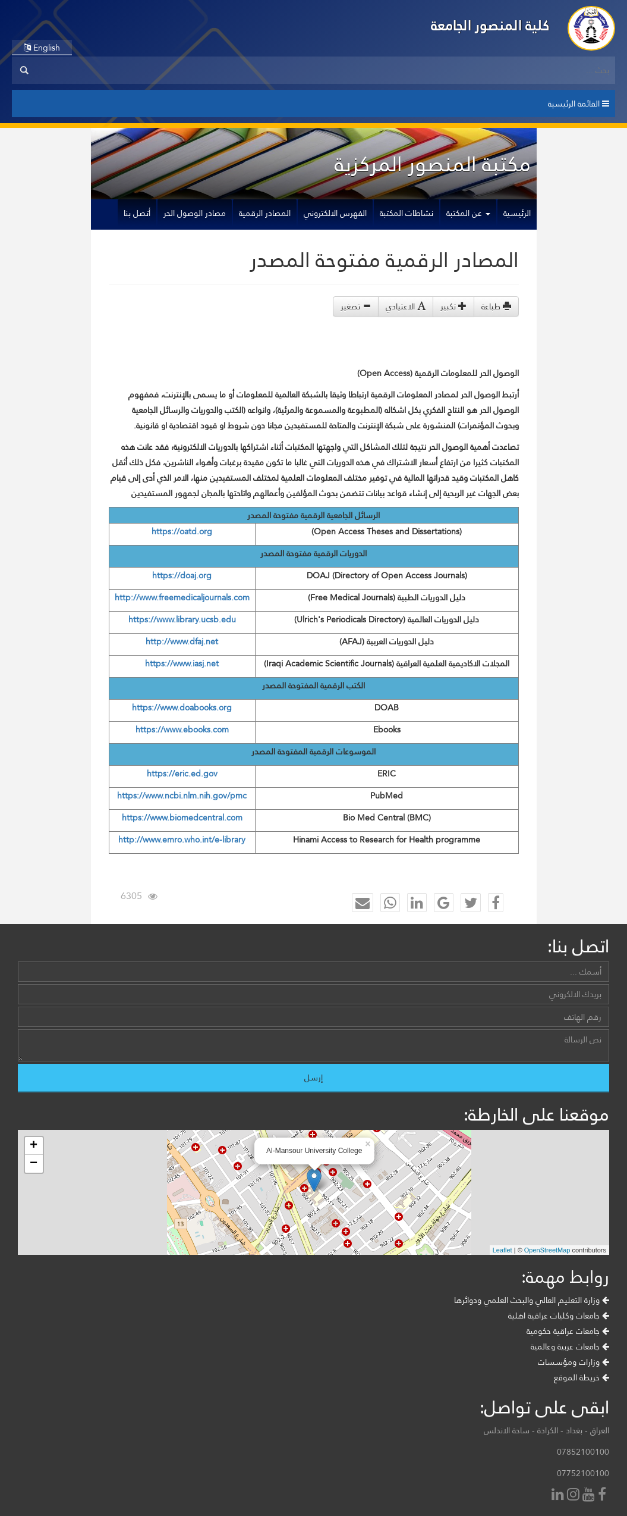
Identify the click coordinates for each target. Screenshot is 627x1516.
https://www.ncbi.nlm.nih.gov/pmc (182, 795)
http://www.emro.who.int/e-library (181, 839)
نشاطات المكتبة (406, 213)
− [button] (33, 1164)
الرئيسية (517, 213)
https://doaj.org (182, 575)
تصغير (356, 306)
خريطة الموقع (581, 1377)
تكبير (453, 306)
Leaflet (502, 1250)
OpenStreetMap (547, 1250)
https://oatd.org (182, 531)
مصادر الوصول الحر (194, 213)
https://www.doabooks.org (182, 707)
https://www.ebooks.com (182, 729)
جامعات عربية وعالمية (570, 1346)
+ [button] (33, 1146)
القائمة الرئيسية (578, 103)
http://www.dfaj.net (182, 641)
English (42, 47)
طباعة (496, 306)
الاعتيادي (406, 306)
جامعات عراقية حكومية (568, 1331)
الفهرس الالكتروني (335, 213)
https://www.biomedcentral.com (182, 817)
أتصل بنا (137, 213)
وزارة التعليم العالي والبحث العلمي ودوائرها (531, 1300)
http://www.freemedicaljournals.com (182, 597)
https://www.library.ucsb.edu (182, 619)
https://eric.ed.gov (182, 773)
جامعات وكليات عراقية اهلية (558, 1315)
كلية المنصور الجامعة (490, 25)
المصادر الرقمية (265, 213)
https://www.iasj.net (182, 663)
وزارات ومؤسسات (573, 1362)
